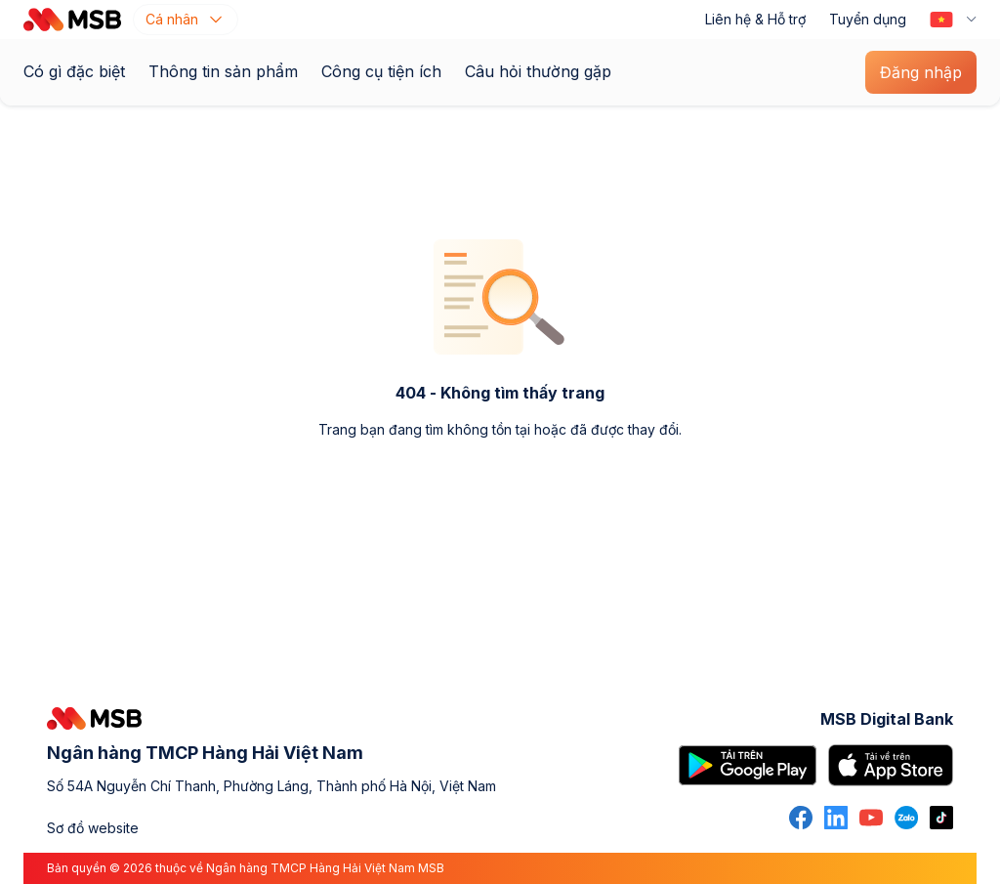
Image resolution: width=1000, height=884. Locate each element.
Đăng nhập (921, 72)
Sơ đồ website (93, 828)
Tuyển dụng (867, 19)
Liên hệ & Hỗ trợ (755, 19)
